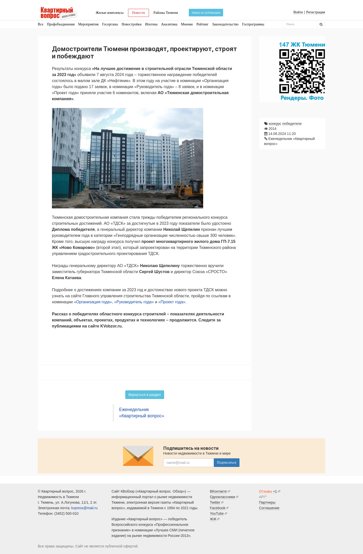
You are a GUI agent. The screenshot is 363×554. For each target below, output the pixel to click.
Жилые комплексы (110, 13)
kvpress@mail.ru (84, 508)
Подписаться (226, 462)
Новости (138, 13)
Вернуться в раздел (145, 395)
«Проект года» (171, 302)
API (262, 497)
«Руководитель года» (134, 302)
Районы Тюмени (166, 13)
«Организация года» (93, 302)
